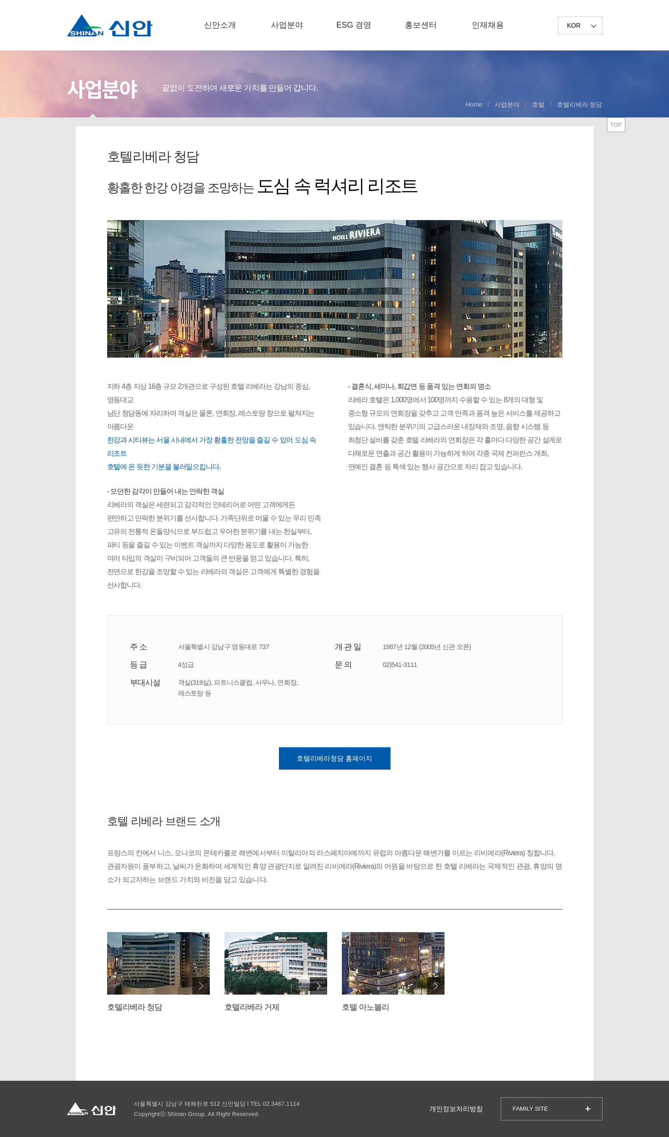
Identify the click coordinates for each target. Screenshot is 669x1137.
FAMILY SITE (530, 1108)
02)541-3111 (400, 664)
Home (473, 104)
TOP (616, 124)
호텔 (538, 104)
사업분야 (287, 25)
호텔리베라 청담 (580, 104)
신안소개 (220, 25)
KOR (574, 25)
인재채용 (488, 25)
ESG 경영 (353, 25)
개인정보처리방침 (456, 1108)
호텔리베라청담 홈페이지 (334, 758)
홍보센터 (421, 25)
